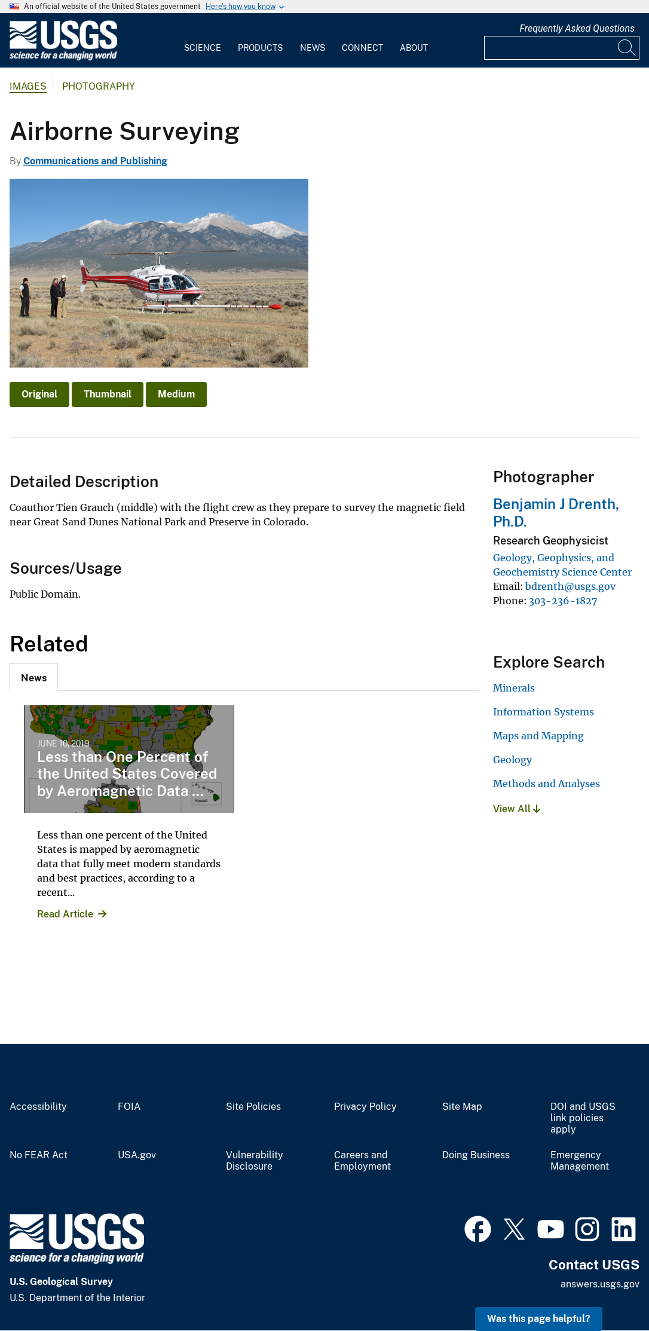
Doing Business (476, 1155)
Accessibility (38, 1106)
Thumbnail (107, 394)
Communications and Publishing (95, 161)
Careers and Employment (362, 1161)
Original (39, 394)
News (312, 48)
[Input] (561, 48)
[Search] (627, 48)
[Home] (63, 57)
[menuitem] (202, 40)
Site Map (462, 1106)
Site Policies (253, 1106)
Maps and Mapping (538, 736)
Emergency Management (579, 1161)
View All (516, 809)
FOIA (129, 1106)
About (414, 48)
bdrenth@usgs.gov (570, 586)
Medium (176, 394)
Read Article (65, 914)
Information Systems (543, 712)
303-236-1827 (563, 601)
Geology (512, 760)
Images (28, 86)
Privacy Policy (365, 1106)
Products (260, 48)
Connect (362, 48)
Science (202, 48)
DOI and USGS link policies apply (583, 1118)
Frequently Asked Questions (577, 28)
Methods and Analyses (546, 784)
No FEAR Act (39, 1155)
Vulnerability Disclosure (254, 1161)
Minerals (514, 688)
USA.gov (137, 1155)
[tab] (34, 677)
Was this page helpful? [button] (538, 1318)
